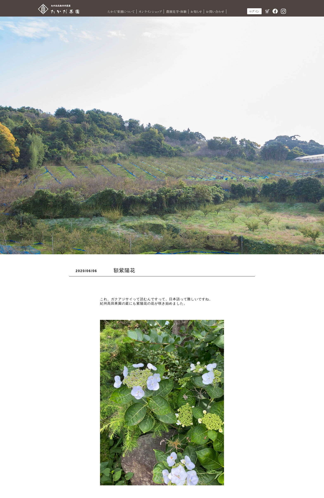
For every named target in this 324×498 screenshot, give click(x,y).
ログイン (254, 11)
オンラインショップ (150, 11)
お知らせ (196, 11)
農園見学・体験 (176, 11)
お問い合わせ (215, 11)
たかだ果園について (121, 11)
